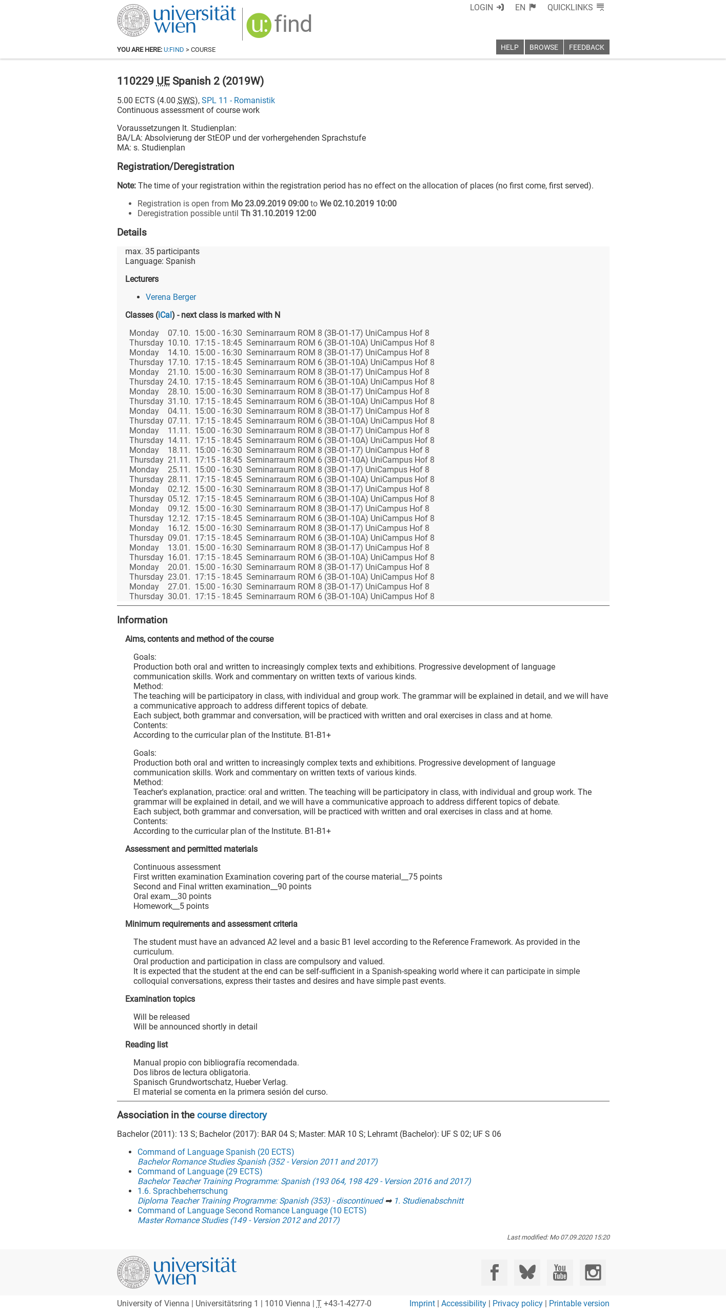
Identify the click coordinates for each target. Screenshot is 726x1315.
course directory (232, 1115)
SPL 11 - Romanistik (238, 100)
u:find (174, 49)
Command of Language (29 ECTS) (200, 1171)
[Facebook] (494, 1273)
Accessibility (463, 1303)
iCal (165, 315)
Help (510, 47)
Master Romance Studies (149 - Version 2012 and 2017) (239, 1220)
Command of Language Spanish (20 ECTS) (216, 1152)
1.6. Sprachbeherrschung (183, 1191)
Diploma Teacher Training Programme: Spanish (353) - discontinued (260, 1201)
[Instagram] (593, 1273)
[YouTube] (560, 1273)
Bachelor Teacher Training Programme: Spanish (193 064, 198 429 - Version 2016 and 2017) (304, 1181)
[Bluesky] (527, 1273)
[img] (280, 29)
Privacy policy (518, 1303)
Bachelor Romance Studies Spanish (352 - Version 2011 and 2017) (258, 1162)
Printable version (579, 1303)
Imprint (422, 1303)
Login (481, 7)
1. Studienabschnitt (428, 1201)
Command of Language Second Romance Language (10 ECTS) (252, 1210)
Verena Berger (171, 297)
